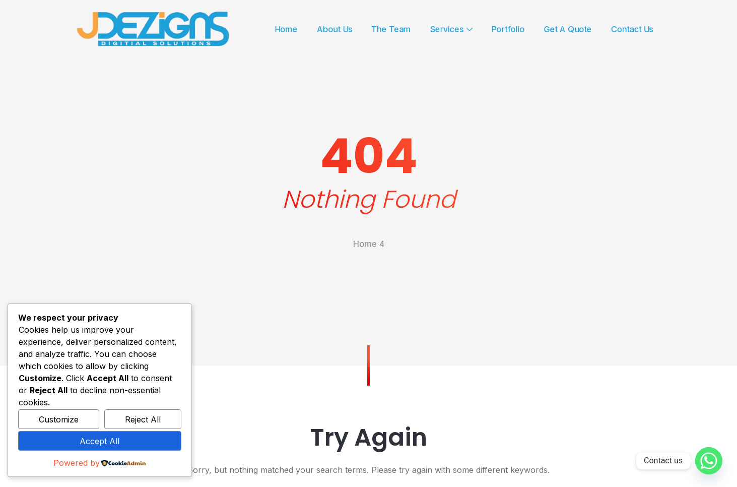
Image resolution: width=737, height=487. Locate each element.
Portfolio (532, 29)
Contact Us (677, 29)
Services (465, 29)
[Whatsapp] (708, 460)
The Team (395, 29)
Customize (59, 419)
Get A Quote (602, 29)
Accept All (99, 441)
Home (272, 29)
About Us (328, 29)
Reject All (143, 419)
